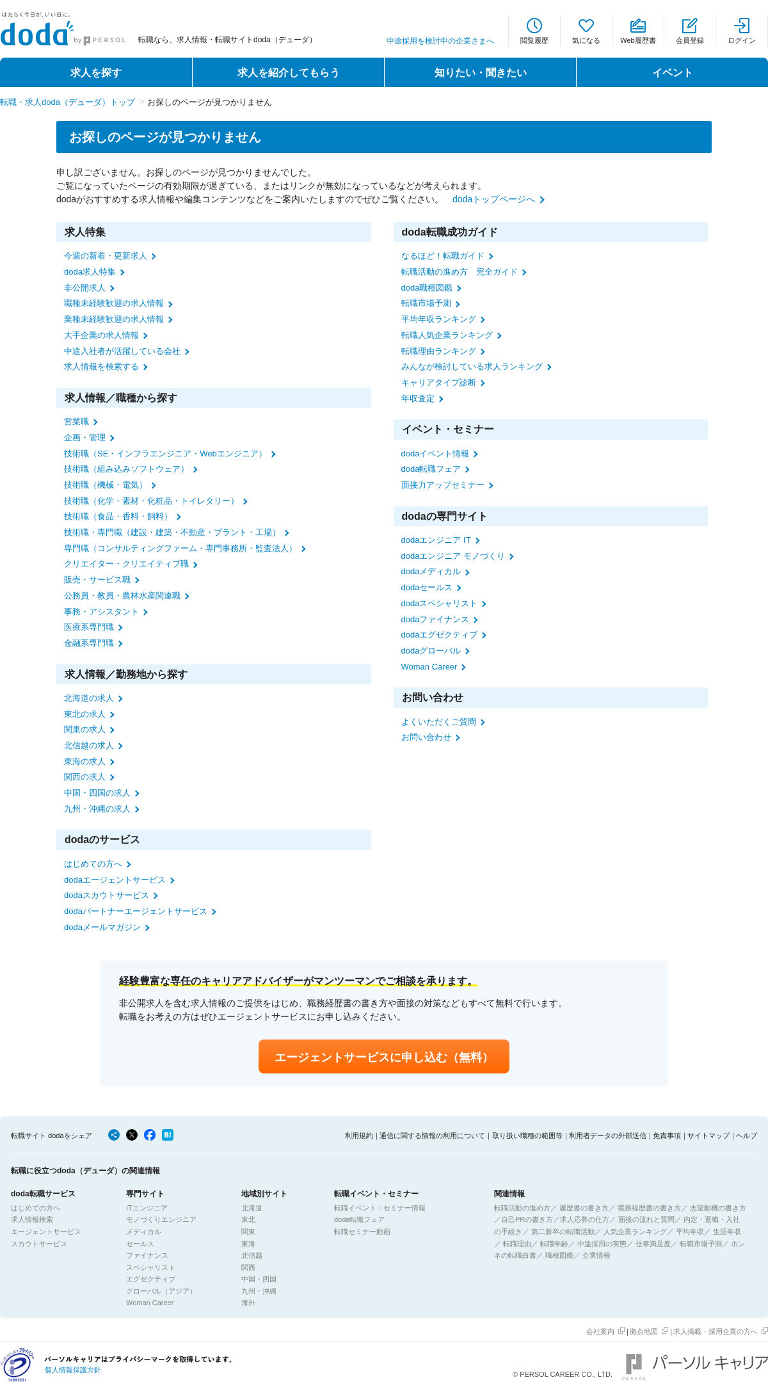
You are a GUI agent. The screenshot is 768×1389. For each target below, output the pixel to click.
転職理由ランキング (438, 351)
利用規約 (359, 1135)
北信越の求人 (89, 745)
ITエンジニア (147, 1208)
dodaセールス (427, 587)
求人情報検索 (32, 1219)
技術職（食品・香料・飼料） (118, 516)
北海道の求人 (89, 698)
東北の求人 (85, 714)
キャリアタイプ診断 (438, 382)
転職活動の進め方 (522, 1208)
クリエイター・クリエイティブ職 (126, 563)
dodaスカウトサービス (106, 895)
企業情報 (596, 1255)
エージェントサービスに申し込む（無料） (384, 1057)
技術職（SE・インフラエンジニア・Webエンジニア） (165, 453)
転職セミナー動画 (362, 1231)
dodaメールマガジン (102, 927)
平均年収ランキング (438, 319)
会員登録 (690, 40)
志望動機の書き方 (718, 1208)
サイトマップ (708, 1135)
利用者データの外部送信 (607, 1135)
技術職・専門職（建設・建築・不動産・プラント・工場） (172, 532)
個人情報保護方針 (73, 1370)
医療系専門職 (89, 627)
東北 (248, 1219)
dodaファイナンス (435, 619)
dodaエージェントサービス (115, 880)
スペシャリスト (150, 1267)
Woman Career (429, 666)
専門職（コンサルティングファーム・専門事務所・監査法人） (180, 548)
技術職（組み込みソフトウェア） (126, 469)
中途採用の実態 (602, 1244)
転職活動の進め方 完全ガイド (459, 272)
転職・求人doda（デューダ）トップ (67, 102)
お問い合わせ (426, 737)
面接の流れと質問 (646, 1219)
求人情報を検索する (101, 366)
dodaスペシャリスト (439, 603)
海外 (248, 1302)
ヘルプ (746, 1135)
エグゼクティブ (150, 1279)
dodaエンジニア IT (436, 540)
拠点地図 (644, 1331)
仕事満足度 (653, 1244)
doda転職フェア (431, 469)
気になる (586, 40)
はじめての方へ (93, 864)
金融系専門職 (89, 643)
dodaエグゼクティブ (439, 634)
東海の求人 (85, 761)
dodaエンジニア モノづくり (453, 556)
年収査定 (418, 398)
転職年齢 (554, 1244)
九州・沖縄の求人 (97, 809)
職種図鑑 (559, 1255)
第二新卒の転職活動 (563, 1231)
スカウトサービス (39, 1244)
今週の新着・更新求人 (105, 256)
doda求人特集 (90, 272)
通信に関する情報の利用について (432, 1135)
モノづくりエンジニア (161, 1219)
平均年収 (690, 1231)
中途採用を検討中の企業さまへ (440, 40)
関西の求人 (85, 777)
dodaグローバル (431, 650)
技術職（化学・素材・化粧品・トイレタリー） (151, 501)
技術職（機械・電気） (105, 485)
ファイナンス (147, 1255)
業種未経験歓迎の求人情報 (114, 319)
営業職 (76, 421)
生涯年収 (727, 1231)
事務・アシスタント (101, 611)
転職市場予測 (426, 303)
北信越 (251, 1255)
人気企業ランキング (635, 1231)
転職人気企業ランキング (447, 335)
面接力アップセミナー (442, 485)
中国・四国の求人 (97, 793)
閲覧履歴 (534, 40)
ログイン (742, 40)
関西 (248, 1267)
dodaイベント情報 (435, 453)
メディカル (143, 1231)
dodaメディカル (431, 571)
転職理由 (517, 1244)
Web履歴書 (637, 40)
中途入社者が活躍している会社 (122, 351)
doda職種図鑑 (427, 288)
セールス (140, 1244)
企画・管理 (85, 437)
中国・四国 (258, 1279)
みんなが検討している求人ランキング (472, 366)
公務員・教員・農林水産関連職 (122, 595)
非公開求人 (85, 288)
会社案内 (600, 1331)
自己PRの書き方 (527, 1219)
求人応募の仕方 (584, 1219)
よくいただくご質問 (438, 722)
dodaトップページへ (493, 199)
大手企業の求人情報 (101, 335)
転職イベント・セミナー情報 (380, 1208)
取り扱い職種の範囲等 (527, 1135)
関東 (248, 1231)
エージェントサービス (46, 1231)
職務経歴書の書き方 (649, 1208)
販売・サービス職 (97, 579)
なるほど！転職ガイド (442, 256)
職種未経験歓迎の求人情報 (114, 303)
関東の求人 (85, 729)
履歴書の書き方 (584, 1208)
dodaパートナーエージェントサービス (135, 911)
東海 (248, 1244)
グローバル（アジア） (161, 1291)
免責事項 (667, 1135)
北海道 (251, 1208)
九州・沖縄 (258, 1291)
